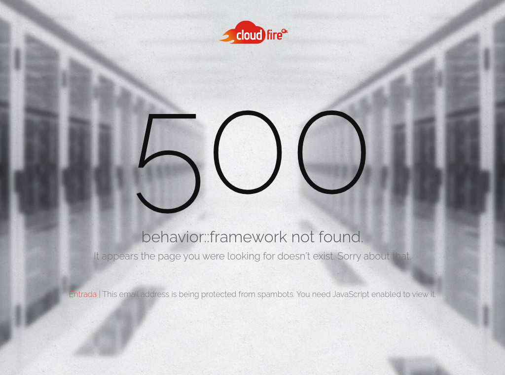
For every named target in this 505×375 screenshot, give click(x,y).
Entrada (83, 294)
